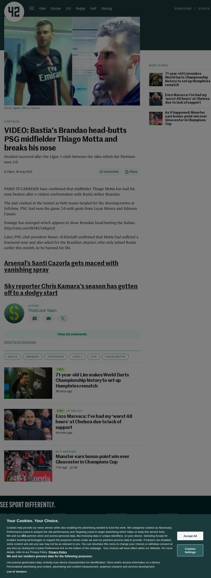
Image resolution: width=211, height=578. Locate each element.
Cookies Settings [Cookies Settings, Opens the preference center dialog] (190, 550)
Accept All (190, 535)
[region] (105, 546)
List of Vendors (17, 571)
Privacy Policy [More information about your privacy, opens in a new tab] (58, 552)
